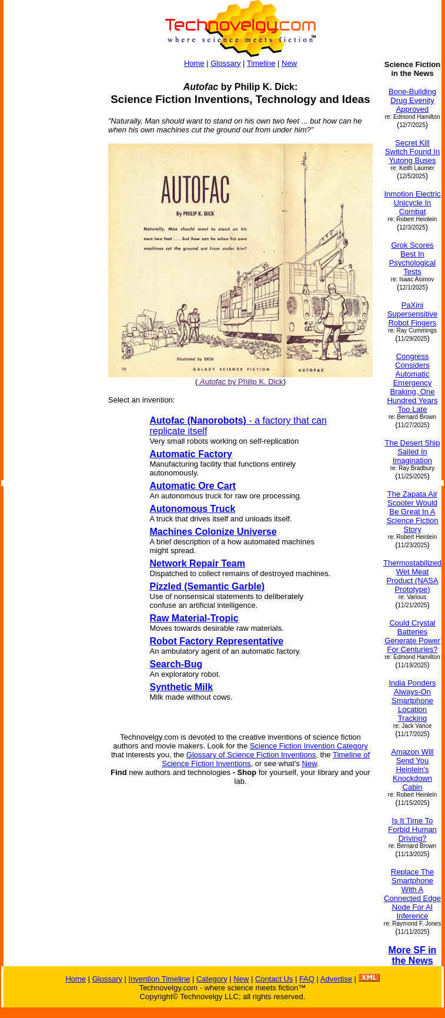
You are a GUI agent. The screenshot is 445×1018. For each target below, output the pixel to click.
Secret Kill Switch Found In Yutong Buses (412, 151)
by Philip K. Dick (240, 381)
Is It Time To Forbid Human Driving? (412, 829)
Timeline (261, 63)
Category (211, 978)
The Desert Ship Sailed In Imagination (412, 451)
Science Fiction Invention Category (309, 745)
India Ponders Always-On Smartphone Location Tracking (412, 700)
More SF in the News (413, 955)
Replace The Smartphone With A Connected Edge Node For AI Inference (412, 893)
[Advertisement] (51, 236)
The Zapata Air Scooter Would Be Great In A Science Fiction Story (412, 512)
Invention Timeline (159, 978)
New (289, 63)
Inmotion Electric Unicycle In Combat (412, 202)
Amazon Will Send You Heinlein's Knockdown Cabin (412, 769)
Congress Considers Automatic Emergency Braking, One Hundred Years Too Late (412, 383)
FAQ (306, 978)
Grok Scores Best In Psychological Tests (412, 258)
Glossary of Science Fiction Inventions (251, 754)
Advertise (336, 978)
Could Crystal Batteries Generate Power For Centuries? (412, 636)
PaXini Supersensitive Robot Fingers (412, 314)
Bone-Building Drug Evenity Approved (412, 100)
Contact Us (274, 978)
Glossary (225, 63)
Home (194, 63)
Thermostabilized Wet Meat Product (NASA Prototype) (412, 576)
